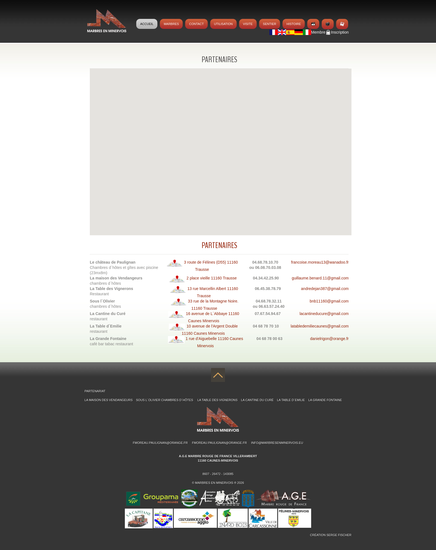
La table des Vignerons (217, 400)
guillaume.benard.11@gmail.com (320, 278)
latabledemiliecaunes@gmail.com (320, 326)
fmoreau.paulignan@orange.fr (160, 442)
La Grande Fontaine (325, 400)
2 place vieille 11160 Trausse (203, 278)
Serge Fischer (338, 535)
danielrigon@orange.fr (329, 338)
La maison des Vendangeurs (109, 400)
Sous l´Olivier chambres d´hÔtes (165, 400)
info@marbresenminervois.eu (277, 442)
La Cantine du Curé (257, 400)
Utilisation (223, 24)
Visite (248, 24)
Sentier (269, 24)
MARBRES (171, 24)
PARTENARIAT (95, 391)
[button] (174, 149)
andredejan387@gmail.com (325, 288)
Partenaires (219, 245)
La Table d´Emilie (291, 400)
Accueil (146, 24)
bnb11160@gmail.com (329, 301)
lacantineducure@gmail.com (324, 313)
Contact (196, 24)
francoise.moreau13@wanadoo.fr (320, 262)
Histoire (293, 24)
